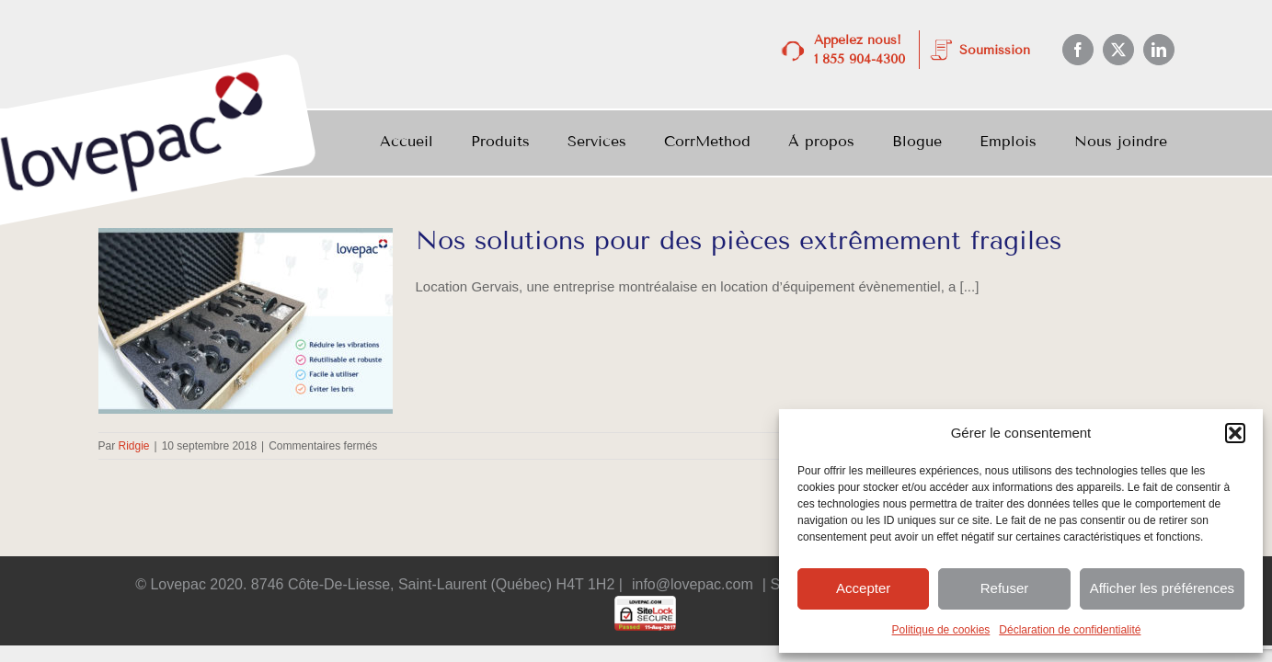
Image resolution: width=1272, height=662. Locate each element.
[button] (1235, 433)
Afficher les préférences (1162, 588)
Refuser (1004, 588)
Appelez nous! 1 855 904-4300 (859, 49)
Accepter (863, 588)
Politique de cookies (941, 629)
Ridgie (134, 445)
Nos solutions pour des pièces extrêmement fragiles (738, 240)
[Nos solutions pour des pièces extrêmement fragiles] (245, 321)
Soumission (994, 50)
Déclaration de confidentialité (1069, 629)
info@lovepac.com (692, 584)
